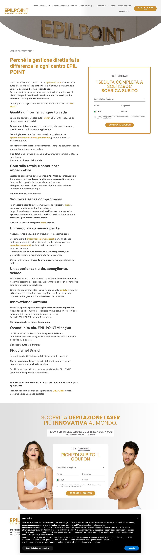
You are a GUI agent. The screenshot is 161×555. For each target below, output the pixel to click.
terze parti (61, 527)
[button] (41, 6)
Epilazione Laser (41, 6)
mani (43, 222)
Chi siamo (102, 6)
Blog (113, 6)
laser (67, 204)
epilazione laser (54, 82)
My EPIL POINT (125, 11)
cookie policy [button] (102, 525)
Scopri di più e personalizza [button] (37, 548)
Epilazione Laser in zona (65, 6)
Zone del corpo (87, 6)
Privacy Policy (105, 118)
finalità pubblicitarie (49, 532)
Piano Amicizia (124, 6)
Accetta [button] (131, 548)
